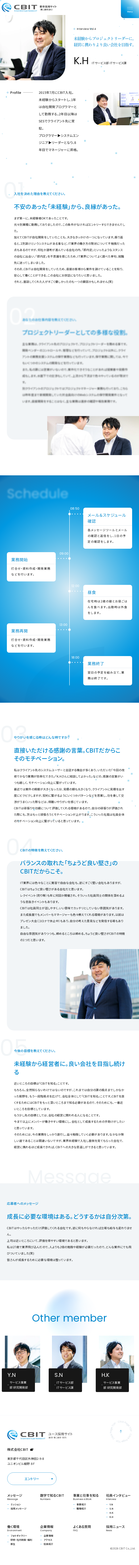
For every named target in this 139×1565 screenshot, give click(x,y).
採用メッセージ (18, 1508)
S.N (111, 1508)
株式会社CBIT (20, 1449)
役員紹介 (48, 1544)
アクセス (48, 1540)
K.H (111, 1517)
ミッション (16, 1504)
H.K (111, 1512)
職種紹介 (81, 1508)
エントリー (31, 1478)
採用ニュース (119, 1528)
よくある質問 (86, 1528)
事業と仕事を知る (86, 1497)
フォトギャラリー (19, 1535)
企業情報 (48, 1535)
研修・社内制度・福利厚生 (21, 1542)
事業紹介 (81, 1504)
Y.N (111, 1504)
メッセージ (20, 1497)
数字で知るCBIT (53, 1497)
